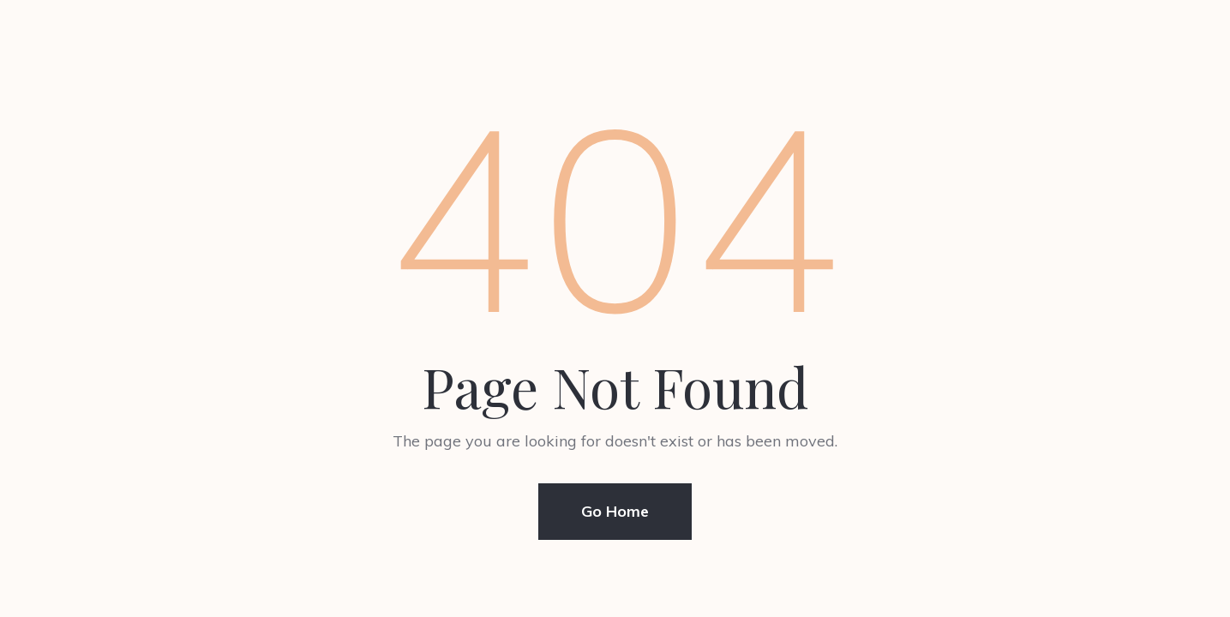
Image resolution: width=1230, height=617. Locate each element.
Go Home (615, 511)
